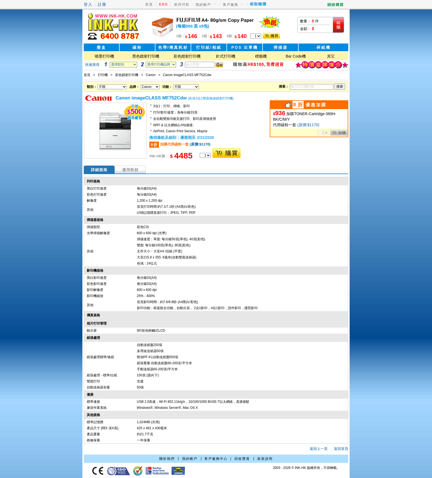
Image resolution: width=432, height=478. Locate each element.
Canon (150, 75)
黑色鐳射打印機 (145, 56)
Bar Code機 (296, 56)
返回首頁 (341, 449)
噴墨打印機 (104, 56)
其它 (331, 56)
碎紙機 (324, 47)
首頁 (149, 4)
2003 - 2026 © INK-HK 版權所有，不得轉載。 (306, 468)
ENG (163, 4)
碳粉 (137, 47)
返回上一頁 (319, 449)
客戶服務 (230, 5)
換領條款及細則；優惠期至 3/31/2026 (181, 137)
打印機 (103, 75)
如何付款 (182, 4)
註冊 (102, 4)
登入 (88, 4)
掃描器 (281, 47)
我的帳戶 (203, 5)
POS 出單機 (244, 47)
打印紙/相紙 (209, 47)
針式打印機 (225, 56)
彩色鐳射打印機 (187, 56)
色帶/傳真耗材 (173, 47)
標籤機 (261, 56)
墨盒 (101, 47)
